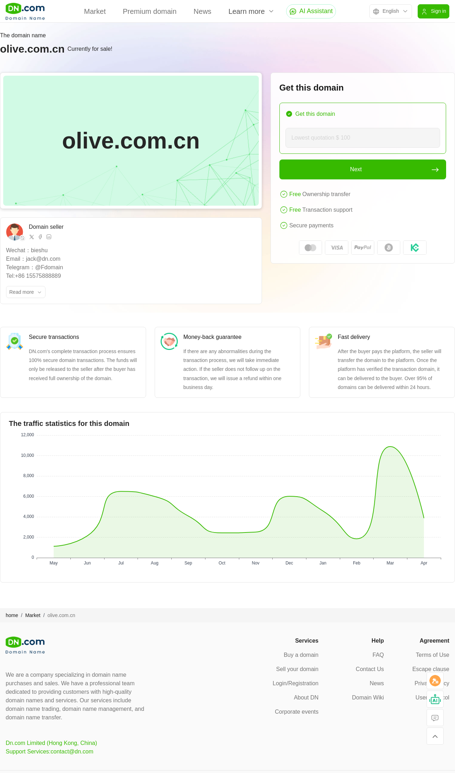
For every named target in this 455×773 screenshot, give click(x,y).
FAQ (378, 655)
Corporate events (296, 712)
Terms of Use (432, 655)
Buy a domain (301, 655)
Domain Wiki (368, 697)
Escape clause (430, 669)
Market (95, 11)
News (203, 11)
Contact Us (370, 669)
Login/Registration (295, 683)
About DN (306, 697)
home (12, 615)
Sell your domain (297, 669)
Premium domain (149, 11)
